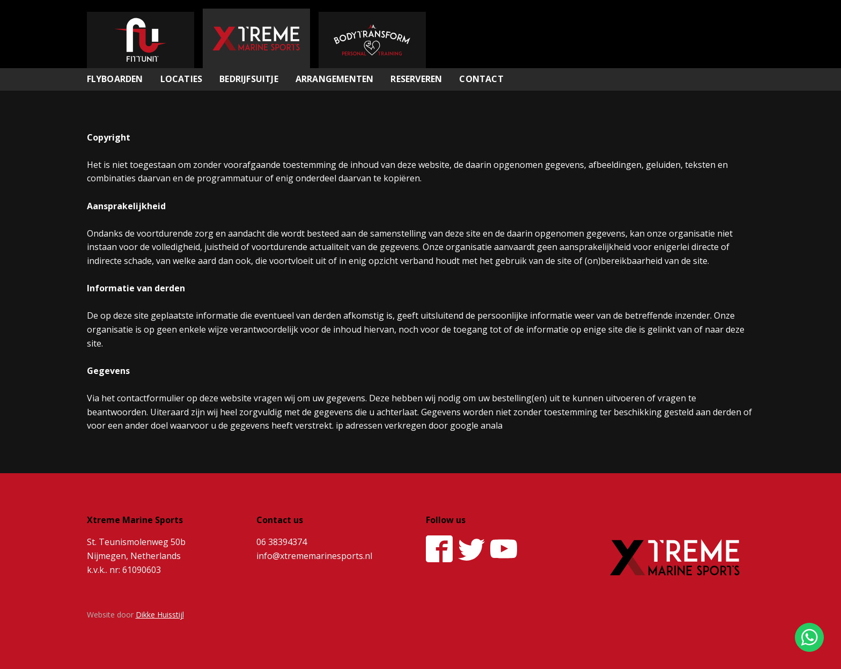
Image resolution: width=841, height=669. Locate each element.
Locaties (181, 79)
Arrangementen (335, 79)
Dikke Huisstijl (160, 614)
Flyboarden (115, 79)
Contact (481, 79)
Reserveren (416, 79)
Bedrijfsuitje (248, 79)
